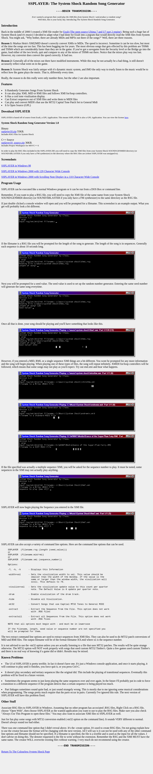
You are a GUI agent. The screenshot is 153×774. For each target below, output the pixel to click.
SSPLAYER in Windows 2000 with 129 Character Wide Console (35, 172)
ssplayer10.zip (8, 132)
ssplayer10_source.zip (13, 143)
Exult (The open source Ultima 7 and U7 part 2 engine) (92, 32)
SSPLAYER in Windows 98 (16, 166)
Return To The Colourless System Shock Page (25, 769)
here (126, 118)
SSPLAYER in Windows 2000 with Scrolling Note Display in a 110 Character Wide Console (50, 177)
